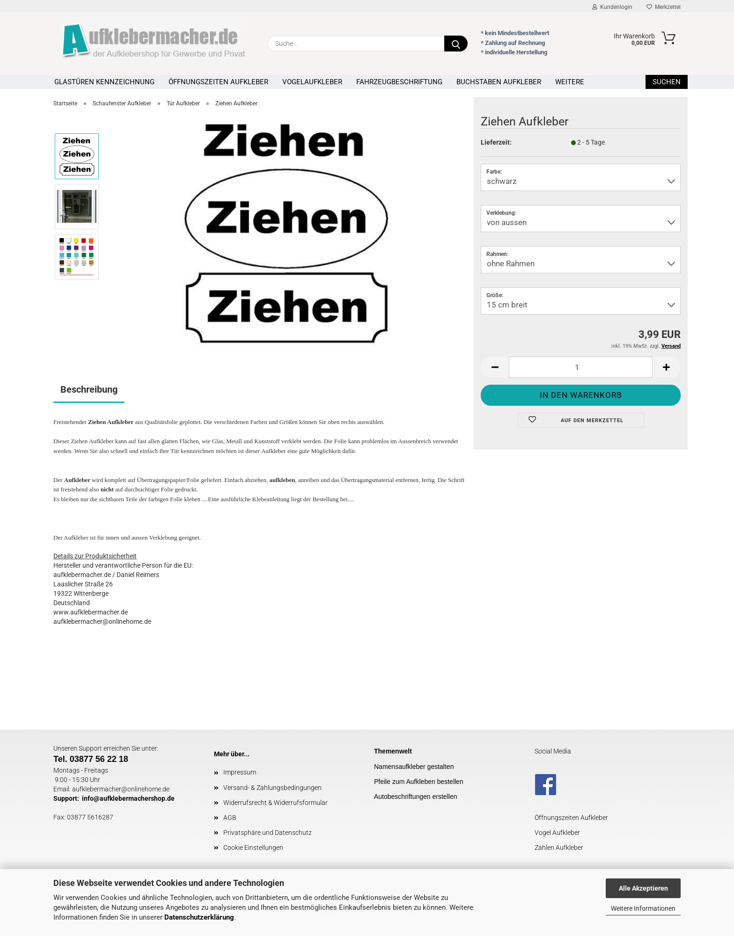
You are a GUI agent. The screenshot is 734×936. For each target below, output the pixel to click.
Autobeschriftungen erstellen (415, 796)
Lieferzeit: (496, 142)
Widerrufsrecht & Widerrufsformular (275, 802)
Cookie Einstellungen (253, 847)
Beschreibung (88, 389)
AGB (229, 817)
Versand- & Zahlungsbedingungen (272, 787)
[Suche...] (456, 43)
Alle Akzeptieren (643, 888)
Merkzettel (663, 7)
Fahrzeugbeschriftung (399, 82)
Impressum (239, 772)
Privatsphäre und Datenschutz (267, 832)
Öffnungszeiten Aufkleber (218, 82)
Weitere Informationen (643, 908)
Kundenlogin (612, 7)
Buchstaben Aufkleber (498, 82)
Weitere (569, 82)
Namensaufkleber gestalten (414, 766)
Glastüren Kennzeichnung (104, 82)
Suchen (667, 82)
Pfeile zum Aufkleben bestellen (418, 781)
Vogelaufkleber (312, 82)
